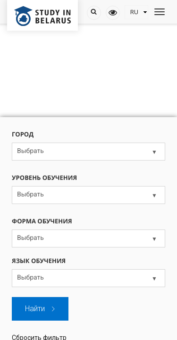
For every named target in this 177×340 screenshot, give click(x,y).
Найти (40, 308)
